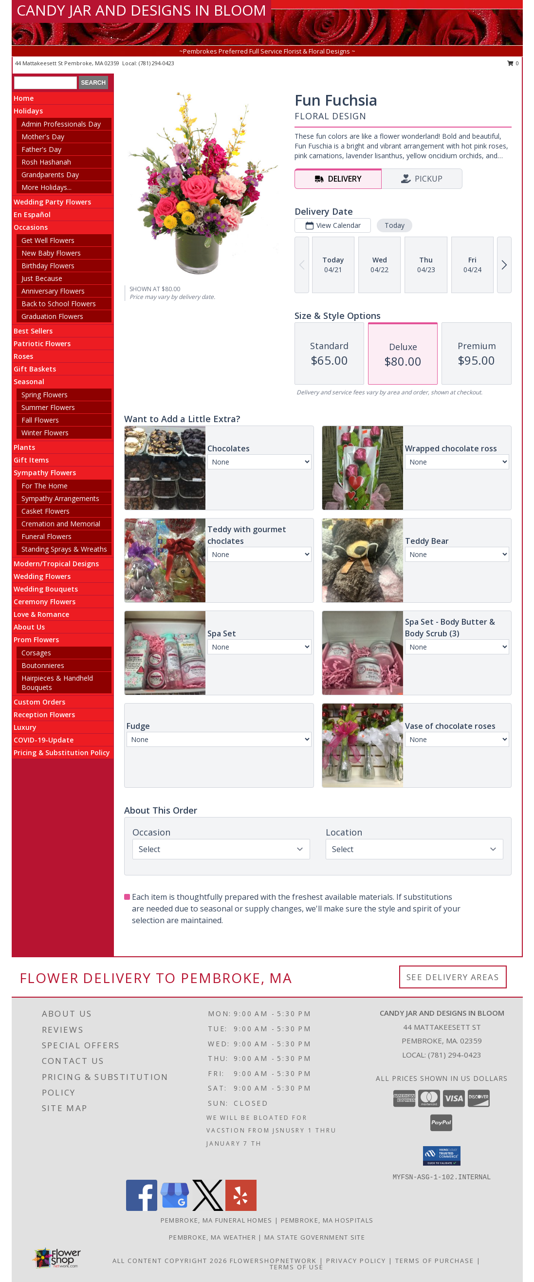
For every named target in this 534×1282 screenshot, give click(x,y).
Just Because (41, 278)
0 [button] (513, 63)
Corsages (36, 652)
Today (395, 225)
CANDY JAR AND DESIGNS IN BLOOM (141, 10)
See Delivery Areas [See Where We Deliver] (452, 977)
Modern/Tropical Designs (56, 563)
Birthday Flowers (47, 265)
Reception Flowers (44, 714)
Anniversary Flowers (53, 291)
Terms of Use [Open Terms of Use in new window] (297, 1267)
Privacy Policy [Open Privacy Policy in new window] (356, 1260)
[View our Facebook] (141, 1208)
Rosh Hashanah (46, 162)
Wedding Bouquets (46, 589)
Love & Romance (41, 614)
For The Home (44, 485)
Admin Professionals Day (61, 124)
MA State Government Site (314, 1237)
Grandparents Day (50, 174)
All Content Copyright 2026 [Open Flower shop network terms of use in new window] (169, 1260)
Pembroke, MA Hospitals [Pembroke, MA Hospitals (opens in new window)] (327, 1220)
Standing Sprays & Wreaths (64, 549)
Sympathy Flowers (45, 472)
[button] (441, 1156)
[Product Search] (45, 82)
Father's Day (41, 149)
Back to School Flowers (58, 303)
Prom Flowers (36, 639)
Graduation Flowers (52, 316)
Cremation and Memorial (60, 523)
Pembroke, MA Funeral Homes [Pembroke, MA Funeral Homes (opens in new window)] (217, 1220)
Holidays (28, 110)
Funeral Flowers (46, 536)
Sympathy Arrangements (60, 498)
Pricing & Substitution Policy (62, 752)
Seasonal (29, 381)
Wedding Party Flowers (52, 201)
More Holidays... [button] (46, 187)
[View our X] (207, 1208)
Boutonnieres (42, 665)
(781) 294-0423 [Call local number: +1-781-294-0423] (156, 63)
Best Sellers (33, 330)
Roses (23, 356)
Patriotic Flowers (42, 343)
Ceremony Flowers (44, 601)
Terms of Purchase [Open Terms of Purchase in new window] (434, 1260)
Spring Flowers (44, 394)
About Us (29, 627)
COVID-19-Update (44, 739)
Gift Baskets (35, 368)
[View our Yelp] (241, 1208)
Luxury (25, 727)
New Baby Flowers (51, 253)
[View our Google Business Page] (174, 1208)
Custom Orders (39, 701)
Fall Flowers (40, 420)
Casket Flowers (45, 511)
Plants (24, 447)
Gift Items (31, 459)
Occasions (31, 227)
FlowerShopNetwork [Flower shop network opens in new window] (273, 1260)
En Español (32, 214)
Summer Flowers (48, 407)
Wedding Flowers (42, 576)
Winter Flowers (45, 432)
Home (24, 98)
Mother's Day (42, 136)
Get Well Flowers (47, 240)
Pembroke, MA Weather (212, 1237)
